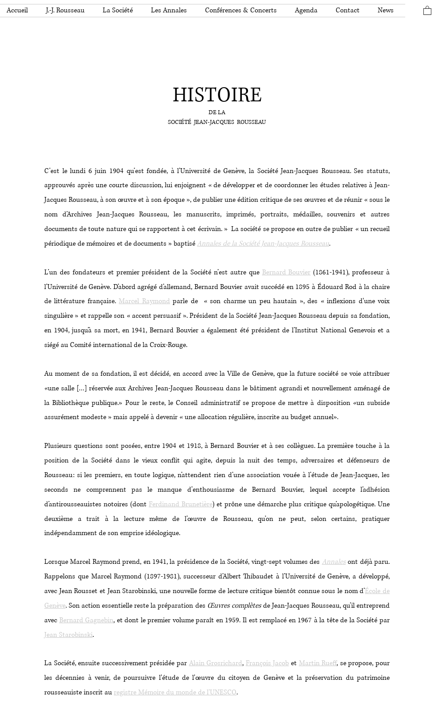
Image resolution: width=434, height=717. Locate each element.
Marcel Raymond (144, 301)
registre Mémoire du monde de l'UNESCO (175, 692)
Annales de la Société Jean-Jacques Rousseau (263, 243)
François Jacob (267, 663)
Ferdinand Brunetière (180, 504)
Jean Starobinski (68, 635)
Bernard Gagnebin (86, 620)
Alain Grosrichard (216, 663)
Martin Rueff (318, 663)
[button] (67, 10)
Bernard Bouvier (286, 272)
